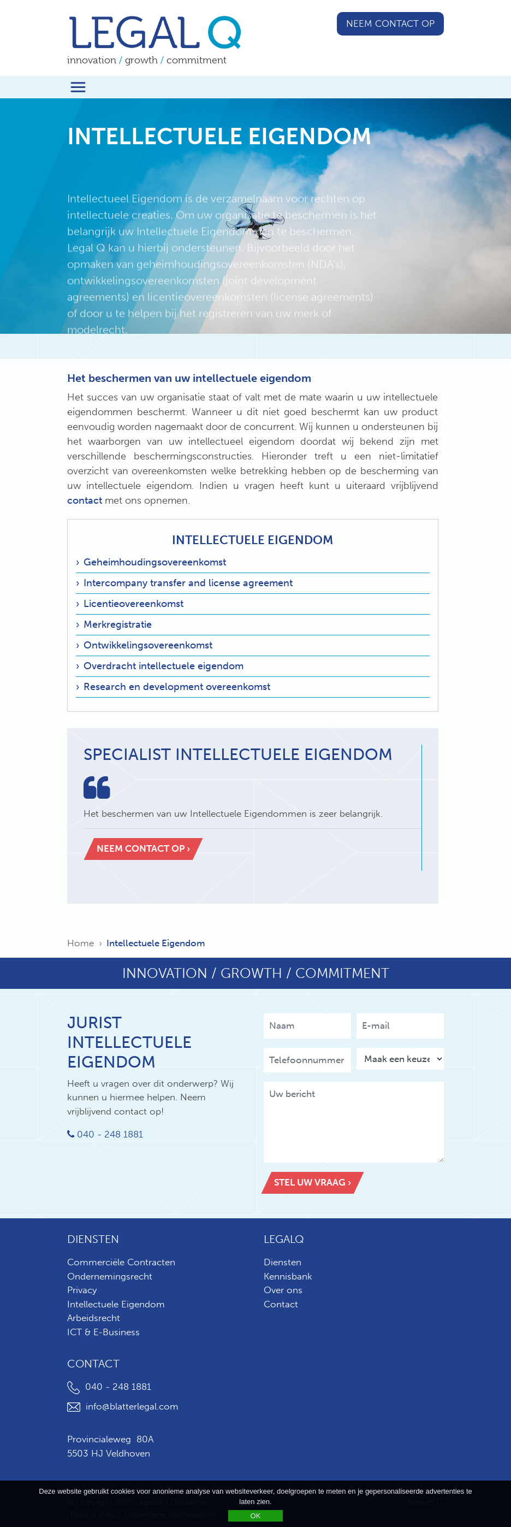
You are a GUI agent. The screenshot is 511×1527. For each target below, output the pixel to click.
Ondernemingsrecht (109, 1276)
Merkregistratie (118, 624)
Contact (281, 1304)
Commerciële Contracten (121, 1262)
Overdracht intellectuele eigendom (163, 666)
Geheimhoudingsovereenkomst (155, 562)
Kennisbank (288, 1276)
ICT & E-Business (103, 1331)
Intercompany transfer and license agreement (188, 583)
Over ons (283, 1289)
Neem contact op (390, 23)
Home (80, 943)
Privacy (82, 1289)
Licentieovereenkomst (133, 604)
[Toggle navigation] (78, 87)
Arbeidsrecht (93, 1317)
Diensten (282, 1262)
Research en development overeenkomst (177, 687)
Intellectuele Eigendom (252, 540)
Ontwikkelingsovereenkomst (148, 645)
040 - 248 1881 (105, 1134)
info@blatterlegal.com (123, 1406)
